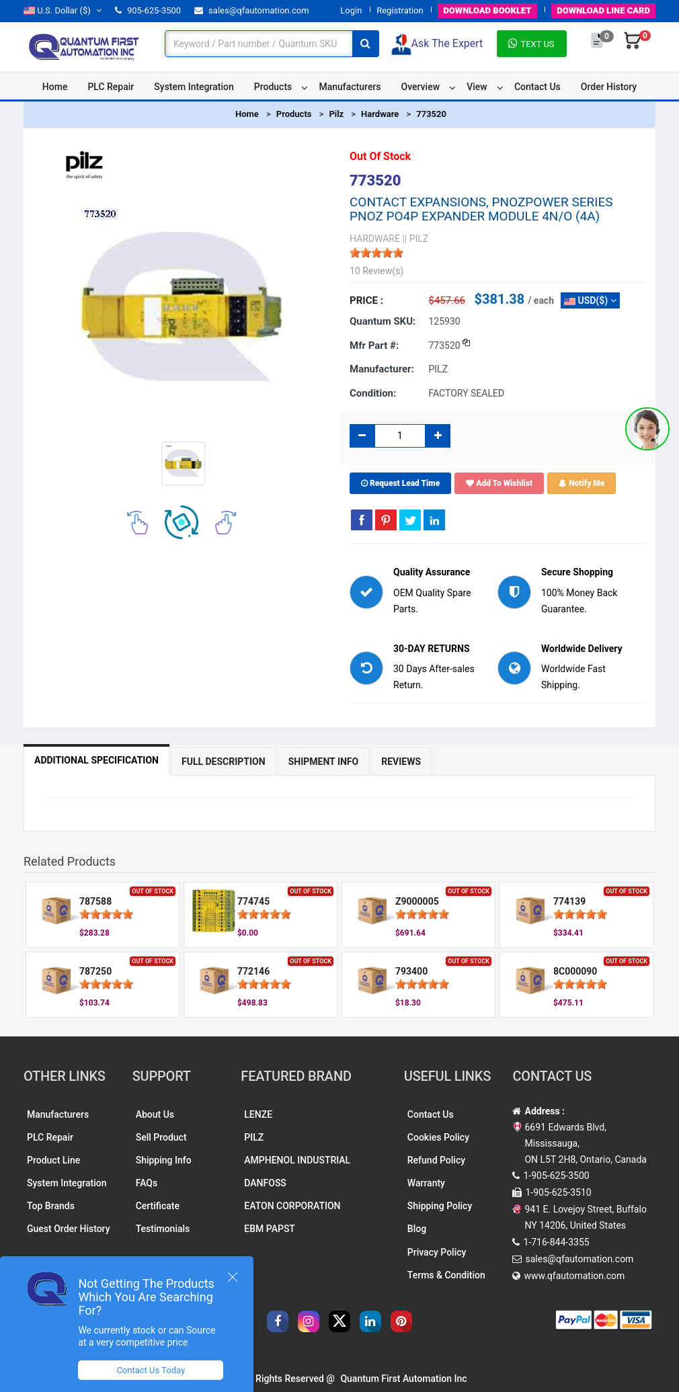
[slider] (376, 252)
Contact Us (537, 86)
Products (273, 86)
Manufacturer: (382, 369)
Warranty (426, 1183)
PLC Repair (110, 86)
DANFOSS (265, 1183)
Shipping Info (164, 1160)
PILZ (254, 1137)
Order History (609, 86)
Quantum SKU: (382, 321)
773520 (431, 114)
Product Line (53, 1160)
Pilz (336, 114)
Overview (420, 86)
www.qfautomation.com (574, 1275)
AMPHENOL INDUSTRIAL (297, 1160)
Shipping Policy (439, 1205)
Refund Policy (436, 1160)
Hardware (380, 114)
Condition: (373, 393)
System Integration (193, 86)
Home (55, 86)
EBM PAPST (269, 1228)
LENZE (258, 1114)
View (477, 86)
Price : (366, 300)
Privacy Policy (437, 1252)
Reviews (401, 761)
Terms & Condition (446, 1275)
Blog (416, 1228)
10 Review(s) (376, 270)
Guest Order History (68, 1228)
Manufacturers (350, 86)
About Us (155, 1114)
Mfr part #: (374, 345)
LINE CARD (603, 10)
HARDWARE (375, 238)
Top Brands (51, 1205)
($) (63, 10)
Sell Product (161, 1137)
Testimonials (163, 1228)
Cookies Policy (438, 1137)
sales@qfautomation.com (251, 10)
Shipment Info (323, 761)
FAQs (147, 1183)
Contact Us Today (150, 1370)
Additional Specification (96, 760)
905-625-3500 (148, 10)
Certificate (157, 1205)
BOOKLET (487, 10)
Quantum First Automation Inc (403, 1378)
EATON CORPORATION (292, 1205)
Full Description (224, 761)
